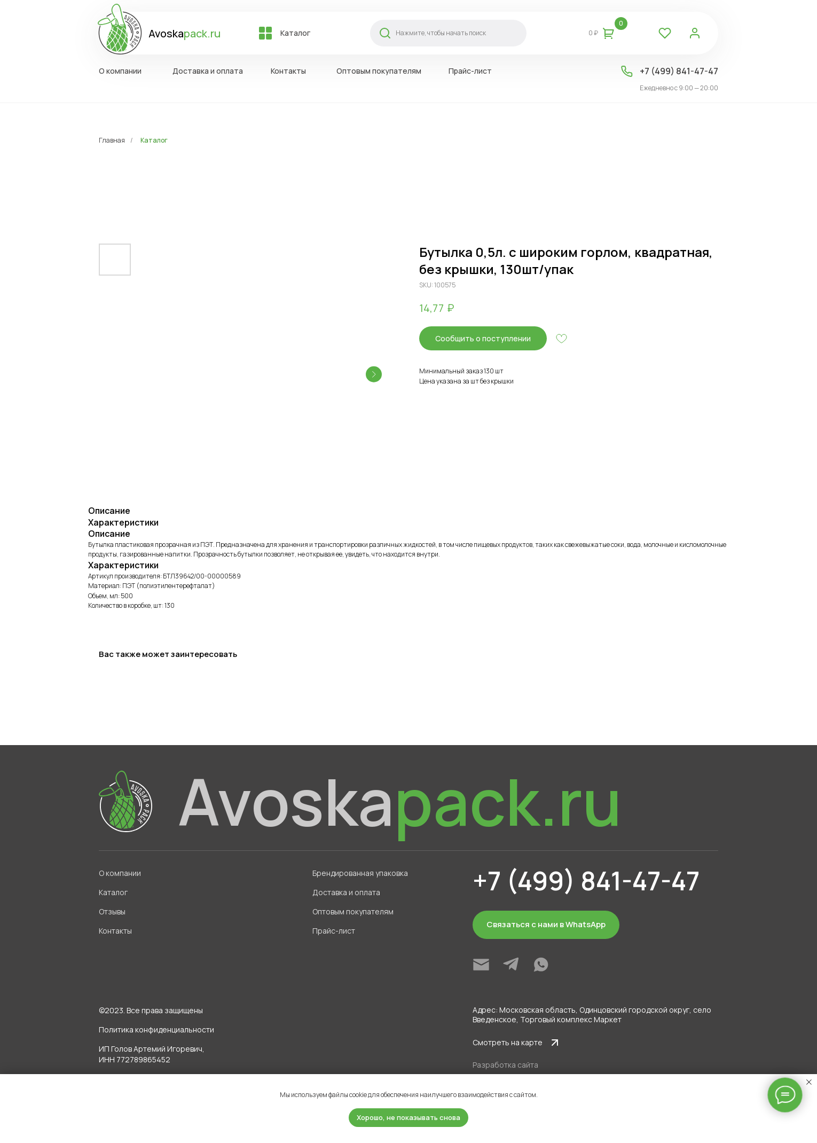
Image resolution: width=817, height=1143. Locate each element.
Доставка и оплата (346, 892)
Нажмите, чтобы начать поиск (441, 32)
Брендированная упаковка (360, 873)
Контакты (115, 931)
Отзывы (112, 911)
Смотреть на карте (508, 1042)
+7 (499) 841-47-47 (679, 71)
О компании (120, 873)
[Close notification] (809, 1082)
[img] (481, 964)
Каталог (154, 140)
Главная (112, 140)
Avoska (184, 33)
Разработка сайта (505, 1065)
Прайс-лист (333, 931)
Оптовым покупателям (353, 911)
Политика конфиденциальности (156, 1029)
